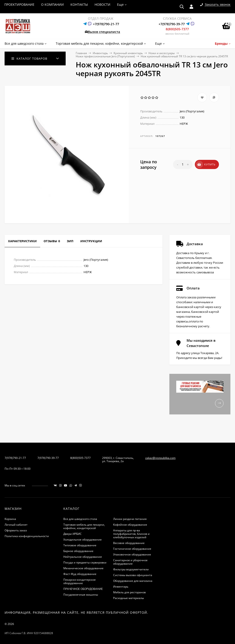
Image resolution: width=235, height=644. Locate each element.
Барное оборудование (78, 551)
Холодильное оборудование (82, 539)
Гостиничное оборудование (132, 549)
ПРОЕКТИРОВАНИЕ (19, 4)
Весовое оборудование (129, 543)
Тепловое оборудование (79, 545)
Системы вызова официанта (132, 575)
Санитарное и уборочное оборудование (130, 562)
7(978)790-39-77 (48, 458)
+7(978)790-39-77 (172, 24)
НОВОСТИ (102, 4)
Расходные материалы (128, 598)
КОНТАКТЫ (79, 4)
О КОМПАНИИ (52, 4)
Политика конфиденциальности (27, 536)
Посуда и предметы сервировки (84, 562)
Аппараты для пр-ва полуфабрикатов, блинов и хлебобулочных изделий (131, 533)
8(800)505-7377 (177, 29)
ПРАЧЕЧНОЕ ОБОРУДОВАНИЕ (83, 589)
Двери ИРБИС (72, 534)
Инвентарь (100, 53)
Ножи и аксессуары (161, 53)
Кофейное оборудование (130, 525)
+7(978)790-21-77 (106, 24)
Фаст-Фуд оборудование (79, 574)
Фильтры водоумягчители (131, 569)
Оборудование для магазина (132, 581)
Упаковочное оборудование (132, 554)
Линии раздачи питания (130, 519)
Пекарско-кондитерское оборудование (79, 581)
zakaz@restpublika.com (160, 458)
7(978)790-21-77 (15, 458)
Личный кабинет (16, 525)
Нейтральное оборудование (82, 557)
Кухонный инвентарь (128, 53)
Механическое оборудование (83, 568)
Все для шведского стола (80, 519)
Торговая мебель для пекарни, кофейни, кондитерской (84, 526)
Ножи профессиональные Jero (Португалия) (105, 56)
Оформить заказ (16, 530)
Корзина (10, 519)
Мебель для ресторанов (129, 592)
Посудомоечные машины (80, 595)
